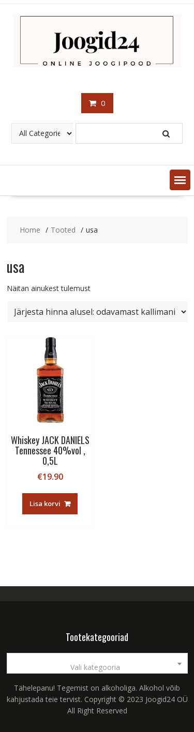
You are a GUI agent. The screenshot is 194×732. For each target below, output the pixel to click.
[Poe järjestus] (98, 311)
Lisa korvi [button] (45, 503)
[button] (180, 180)
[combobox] (97, 663)
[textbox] (97, 667)
